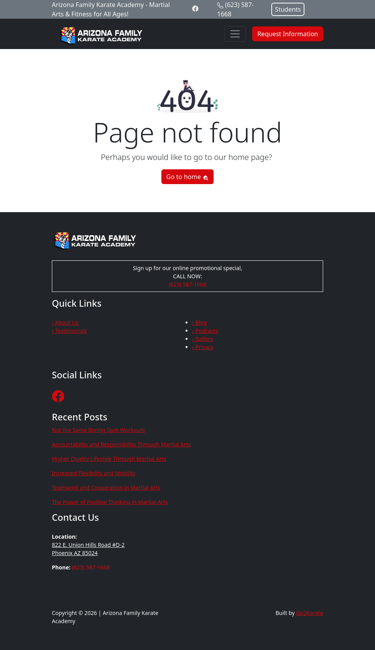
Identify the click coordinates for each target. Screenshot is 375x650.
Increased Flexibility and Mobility (94, 473)
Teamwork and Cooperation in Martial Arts (106, 487)
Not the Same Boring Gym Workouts (98, 430)
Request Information (287, 34)
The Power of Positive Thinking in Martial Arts (110, 502)
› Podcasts (205, 330)
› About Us (65, 322)
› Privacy (203, 347)
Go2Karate (310, 613)
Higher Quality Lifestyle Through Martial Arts (109, 458)
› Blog (199, 322)
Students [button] (288, 9)
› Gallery (202, 339)
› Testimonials (69, 330)
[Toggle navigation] (235, 34)
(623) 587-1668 (188, 284)
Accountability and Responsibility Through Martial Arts (121, 444)
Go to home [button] (187, 176)
